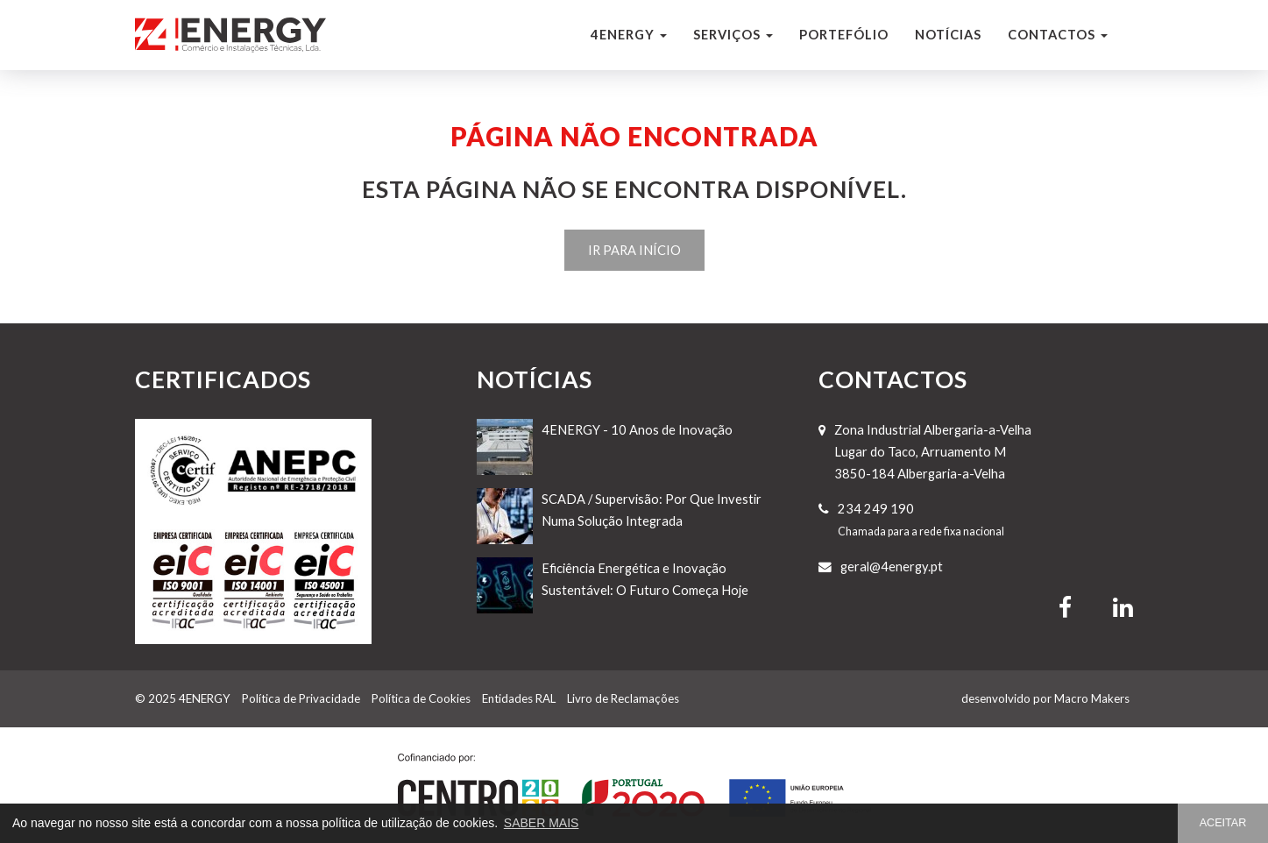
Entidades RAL (519, 698)
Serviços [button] (733, 34)
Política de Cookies (421, 698)
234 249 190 (876, 508)
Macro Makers (1092, 698)
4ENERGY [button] (629, 34)
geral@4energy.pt (891, 566)
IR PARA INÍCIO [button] (634, 250)
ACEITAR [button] (1223, 823)
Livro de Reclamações (623, 698)
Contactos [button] (1058, 34)
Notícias (948, 34)
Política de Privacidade (301, 698)
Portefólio (844, 34)
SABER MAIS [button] (541, 823)
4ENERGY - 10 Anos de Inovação (637, 429)
